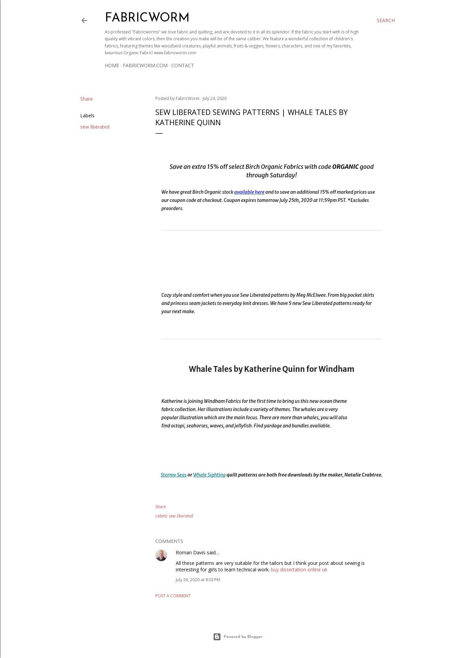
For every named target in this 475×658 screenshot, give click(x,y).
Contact (182, 65)
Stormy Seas (174, 475)
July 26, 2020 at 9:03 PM (198, 580)
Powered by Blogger (237, 637)
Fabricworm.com (145, 65)
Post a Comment (173, 596)
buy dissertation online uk (299, 569)
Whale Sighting (209, 475)
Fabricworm (147, 18)
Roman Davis (190, 552)
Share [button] (86, 99)
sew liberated (95, 126)
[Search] (386, 20)
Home (112, 65)
